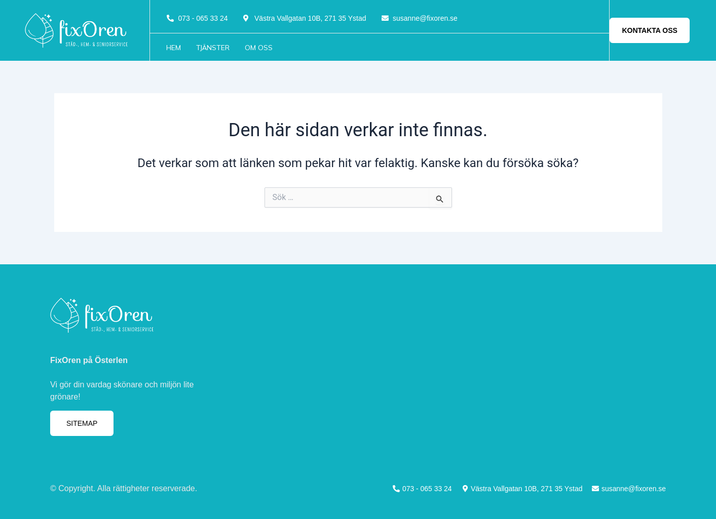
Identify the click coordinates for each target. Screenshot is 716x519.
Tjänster (213, 47)
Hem (173, 47)
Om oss (259, 47)
